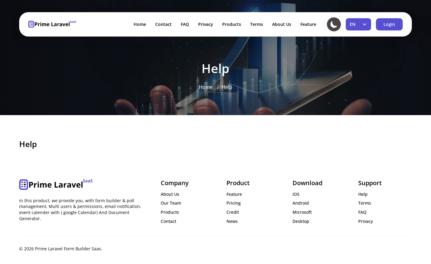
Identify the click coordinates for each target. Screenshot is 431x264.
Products (231, 24)
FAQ (185, 24)
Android (301, 203)
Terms (256, 24)
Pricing (233, 203)
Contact (163, 24)
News (232, 221)
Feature (308, 24)
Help (227, 87)
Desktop (301, 221)
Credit (232, 212)
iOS (296, 194)
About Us (281, 24)
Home (140, 24)
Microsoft (302, 212)
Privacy (205, 24)
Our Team (171, 203)
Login (389, 24)
